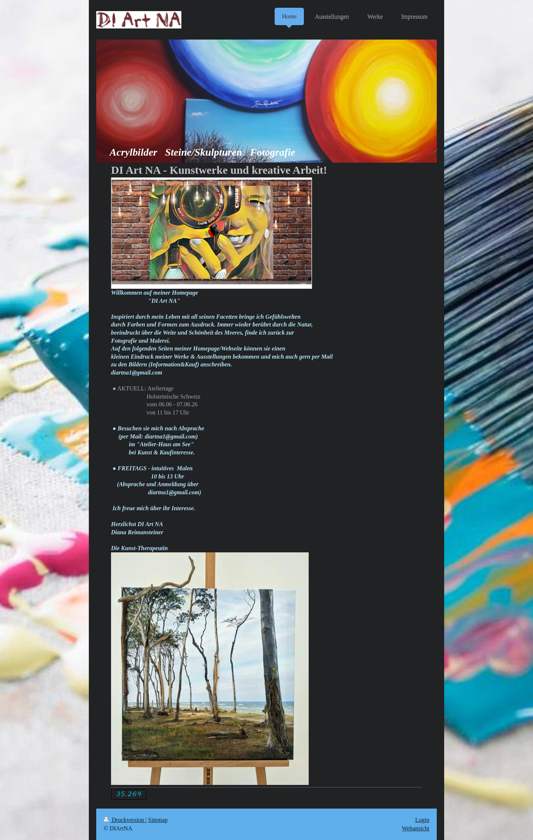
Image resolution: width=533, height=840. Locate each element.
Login (422, 820)
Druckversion (124, 820)
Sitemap (157, 820)
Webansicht (415, 828)
